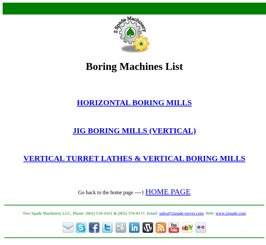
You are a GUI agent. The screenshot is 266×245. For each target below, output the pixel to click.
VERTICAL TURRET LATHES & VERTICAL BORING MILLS (134, 158)
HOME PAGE (168, 191)
